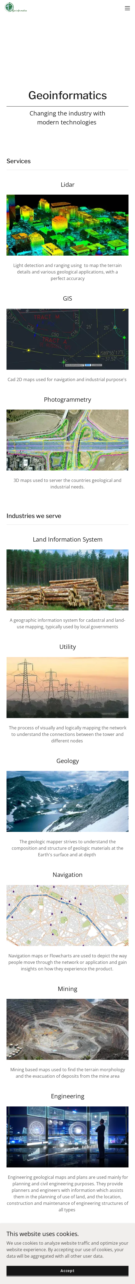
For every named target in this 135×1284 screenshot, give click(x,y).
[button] (127, 8)
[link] (16, 8)
